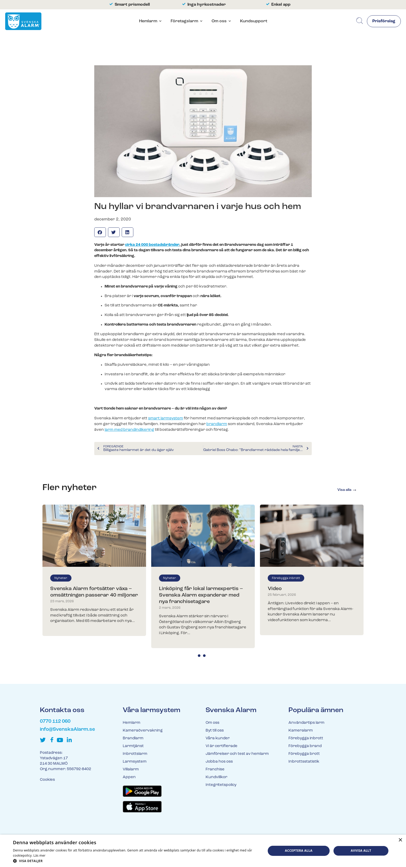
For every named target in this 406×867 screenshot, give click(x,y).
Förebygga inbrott (286, 578)
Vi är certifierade (221, 746)
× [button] (400, 840)
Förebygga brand (305, 746)
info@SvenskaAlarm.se (67, 729)
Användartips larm (306, 723)
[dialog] (203, 851)
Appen (129, 777)
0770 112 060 (55, 721)
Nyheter (60, 578)
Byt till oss (215, 731)
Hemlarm (148, 21)
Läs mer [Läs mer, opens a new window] (39, 855)
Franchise (215, 769)
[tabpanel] (94, 570)
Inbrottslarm (135, 754)
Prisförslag (383, 21)
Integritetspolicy (221, 785)
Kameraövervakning (143, 731)
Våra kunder (218, 738)
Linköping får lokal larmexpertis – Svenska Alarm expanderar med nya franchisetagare (201, 595)
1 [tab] (199, 655)
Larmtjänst (133, 746)
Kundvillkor (216, 777)
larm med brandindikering (129, 430)
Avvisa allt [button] (361, 850)
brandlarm (216, 424)
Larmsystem (135, 762)
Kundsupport (253, 21)
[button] (100, 232)
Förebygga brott (304, 754)
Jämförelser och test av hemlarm (237, 754)
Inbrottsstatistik (303, 762)
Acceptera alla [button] (299, 850)
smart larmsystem (165, 418)
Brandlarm (133, 738)
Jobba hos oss (219, 762)
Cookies (47, 780)
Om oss (218, 21)
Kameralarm (300, 731)
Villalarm (131, 769)
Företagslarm (184, 21)
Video (275, 588)
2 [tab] (204, 655)
